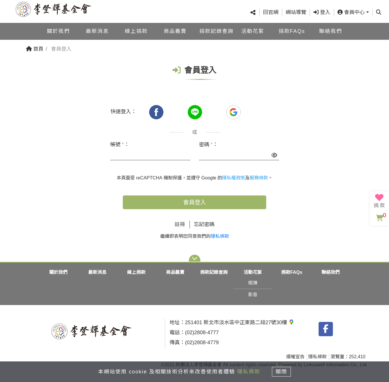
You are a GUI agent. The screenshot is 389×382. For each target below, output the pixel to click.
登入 (321, 12)
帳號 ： (119, 144)
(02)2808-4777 (202, 332)
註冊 (180, 224)
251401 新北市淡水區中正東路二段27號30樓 (239, 322)
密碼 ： (208, 144)
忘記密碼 (204, 224)
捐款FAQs (292, 31)
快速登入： (123, 111)
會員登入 (194, 202)
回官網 (271, 12)
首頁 (35, 49)
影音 (252, 294)
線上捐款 (136, 31)
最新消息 (97, 31)
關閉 (281, 371)
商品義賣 (175, 31)
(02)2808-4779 (202, 342)
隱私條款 (220, 236)
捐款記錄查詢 (216, 31)
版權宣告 (295, 356)
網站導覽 (296, 12)
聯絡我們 (330, 31)
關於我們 (58, 31)
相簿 (252, 282)
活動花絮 (252, 31)
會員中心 (351, 12)
